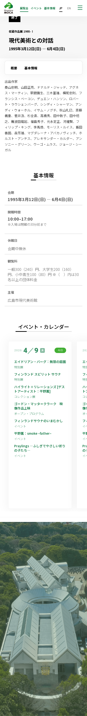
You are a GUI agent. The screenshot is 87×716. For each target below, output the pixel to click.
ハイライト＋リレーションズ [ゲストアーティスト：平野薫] (39, 389)
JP (60, 8)
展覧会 (24, 8)
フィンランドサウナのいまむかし (38, 421)
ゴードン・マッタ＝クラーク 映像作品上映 (38, 406)
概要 (14, 68)
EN (69, 8)
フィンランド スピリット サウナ (37, 374)
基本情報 (49, 8)
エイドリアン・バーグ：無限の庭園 (40, 362)
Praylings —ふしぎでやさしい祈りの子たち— (39, 448)
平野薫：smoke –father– (33, 433)
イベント (36, 8)
